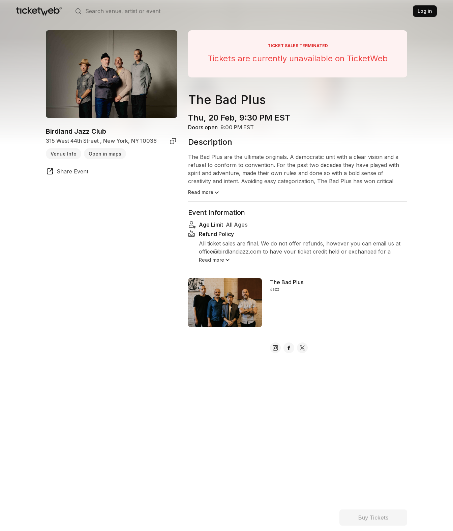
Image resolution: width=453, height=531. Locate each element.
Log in (425, 11)
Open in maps (105, 154)
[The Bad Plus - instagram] (275, 347)
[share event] (67, 172)
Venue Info (64, 154)
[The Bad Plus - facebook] (288, 347)
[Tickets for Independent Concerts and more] (39, 11)
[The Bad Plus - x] (302, 347)
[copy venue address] (173, 141)
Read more (204, 192)
